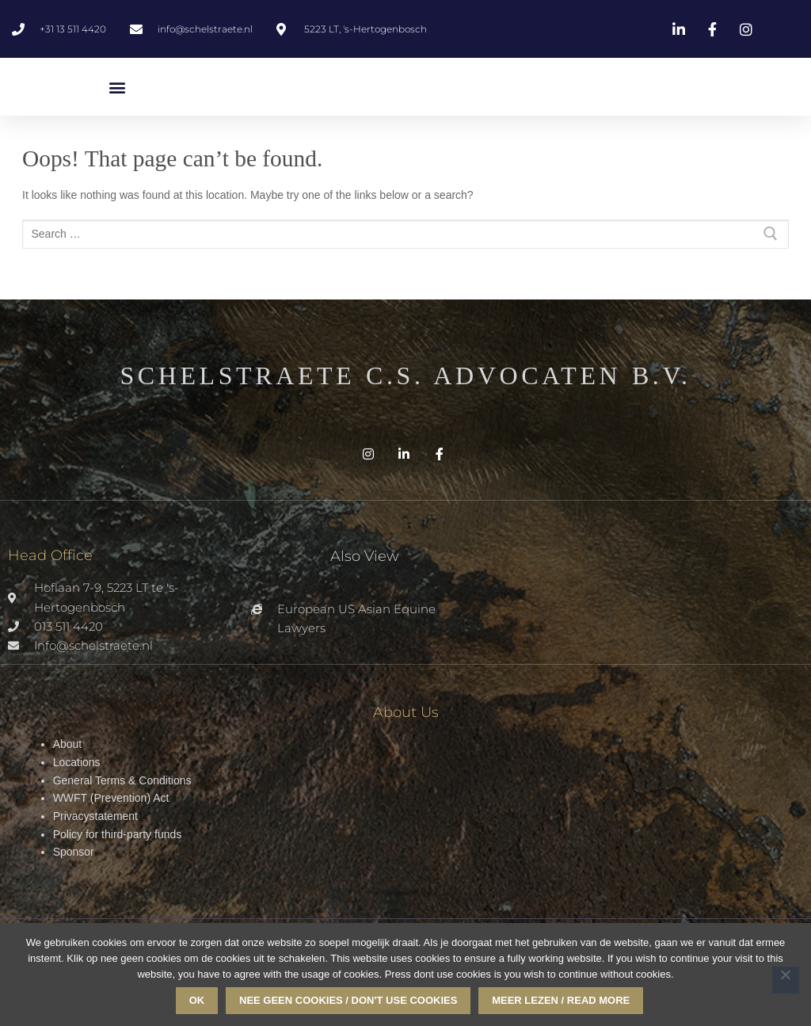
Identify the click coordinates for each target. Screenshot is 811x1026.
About (67, 744)
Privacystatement (95, 816)
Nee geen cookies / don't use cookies (348, 1000)
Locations (77, 762)
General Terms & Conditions (122, 780)
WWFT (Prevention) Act (111, 797)
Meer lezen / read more (561, 1000)
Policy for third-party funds (117, 834)
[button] (117, 87)
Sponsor (73, 851)
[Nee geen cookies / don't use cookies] (785, 980)
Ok (197, 1000)
